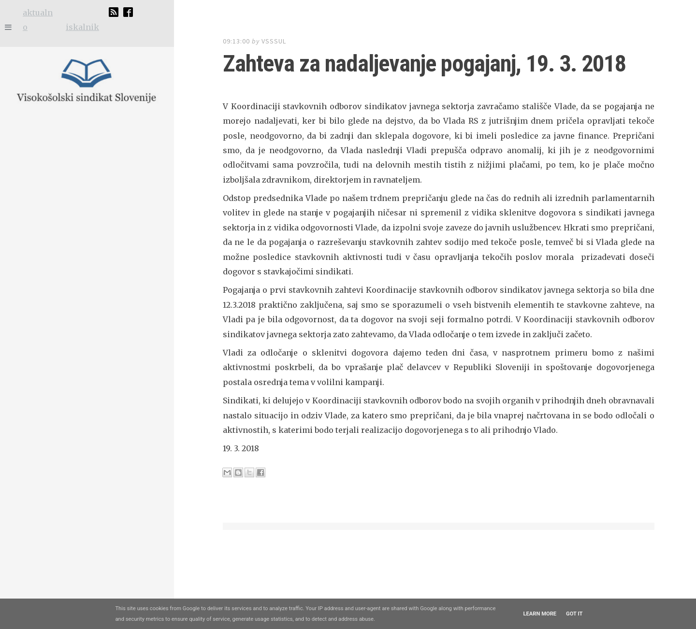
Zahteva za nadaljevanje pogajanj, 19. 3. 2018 (388, 63)
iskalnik (82, 27)
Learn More (539, 614)
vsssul (273, 41)
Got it (574, 614)
